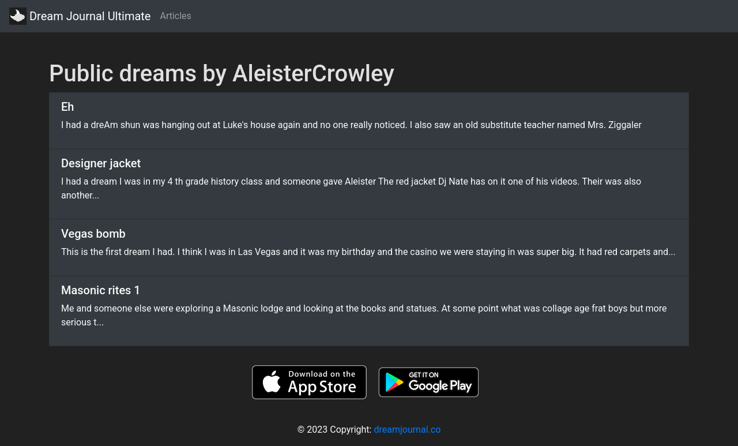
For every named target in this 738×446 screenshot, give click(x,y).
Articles (175, 15)
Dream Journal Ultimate (79, 16)
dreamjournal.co (407, 429)
